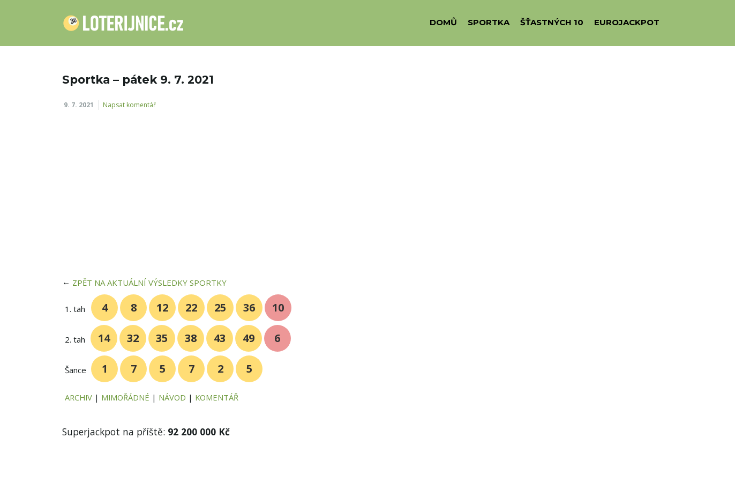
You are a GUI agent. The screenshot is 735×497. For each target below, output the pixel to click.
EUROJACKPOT (626, 22)
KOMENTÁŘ (216, 397)
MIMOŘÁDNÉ (125, 397)
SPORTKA (488, 22)
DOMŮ (443, 22)
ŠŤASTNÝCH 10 (551, 22)
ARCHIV (78, 397)
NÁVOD (172, 397)
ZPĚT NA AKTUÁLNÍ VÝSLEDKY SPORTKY (149, 282)
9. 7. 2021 (79, 104)
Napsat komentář (129, 104)
